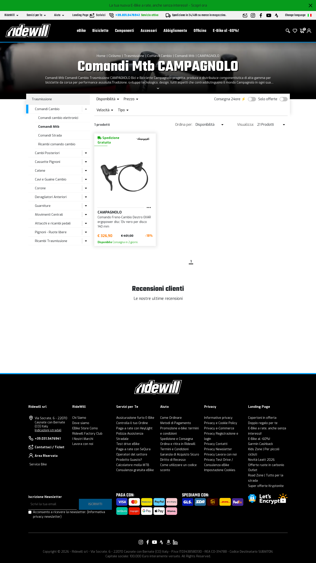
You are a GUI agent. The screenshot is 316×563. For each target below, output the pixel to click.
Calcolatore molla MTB (132, 465)
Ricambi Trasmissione (51, 241)
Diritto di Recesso (173, 460)
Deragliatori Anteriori (51, 197)
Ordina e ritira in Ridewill (177, 444)
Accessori (149, 31)
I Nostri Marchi (82, 439)
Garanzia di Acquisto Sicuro (179, 454)
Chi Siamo (79, 418)
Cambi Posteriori (47, 153)
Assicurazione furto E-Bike (135, 418)
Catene (40, 170)
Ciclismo (115, 56)
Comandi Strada (50, 135)
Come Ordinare (171, 418)
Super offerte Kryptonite (266, 486)
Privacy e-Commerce (219, 428)
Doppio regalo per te (263, 423)
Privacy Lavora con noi (220, 454)
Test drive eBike (128, 444)
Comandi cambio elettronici (58, 118)
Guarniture (43, 206)
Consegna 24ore (227, 99)
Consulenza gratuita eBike (135, 470)
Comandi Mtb (184, 56)
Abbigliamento (175, 31)
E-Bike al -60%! (226, 31)
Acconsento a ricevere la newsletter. (69, 514)
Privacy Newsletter (218, 449)
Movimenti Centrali (49, 214)
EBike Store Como (85, 428)
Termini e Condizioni (174, 449)
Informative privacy (218, 418)
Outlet (252, 470)
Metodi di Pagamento (175, 423)
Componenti (124, 31)
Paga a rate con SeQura (133, 449)
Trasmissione (134, 56)
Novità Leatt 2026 (261, 460)
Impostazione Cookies (219, 470)
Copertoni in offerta (262, 418)
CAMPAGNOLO (208, 56)
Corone (40, 188)
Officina (200, 31)
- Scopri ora (198, 5)
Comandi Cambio (159, 56)
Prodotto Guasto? (129, 460)
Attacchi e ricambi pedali (53, 223)
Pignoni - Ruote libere (51, 232)
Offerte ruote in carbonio (266, 465)
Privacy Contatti (215, 444)
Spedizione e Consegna (176, 439)
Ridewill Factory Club (87, 434)
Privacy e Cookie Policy (220, 423)
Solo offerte (267, 99)
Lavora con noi (82, 444)
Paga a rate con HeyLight (134, 428)
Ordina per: (183, 124)
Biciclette (100, 31)
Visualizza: (245, 124)
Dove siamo (80, 423)
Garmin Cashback (260, 444)
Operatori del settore (131, 454)
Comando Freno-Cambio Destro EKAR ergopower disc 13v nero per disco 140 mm (124, 222)
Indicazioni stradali (48, 430)
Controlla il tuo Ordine (132, 423)
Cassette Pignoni (47, 162)
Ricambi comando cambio (56, 144)
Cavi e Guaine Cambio (50, 179)
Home (101, 56)
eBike (81, 31)
